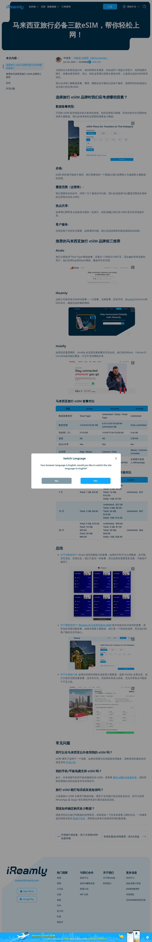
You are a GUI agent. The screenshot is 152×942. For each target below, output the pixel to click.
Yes (95, 480)
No (56, 480)
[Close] (116, 458)
